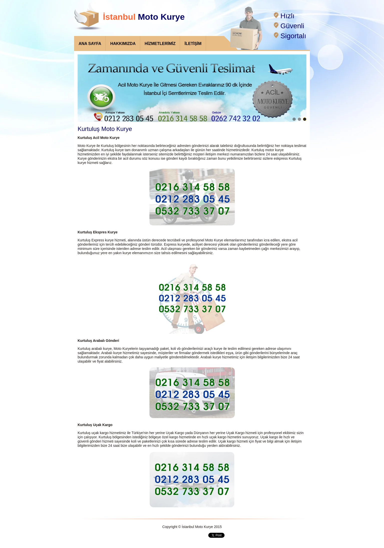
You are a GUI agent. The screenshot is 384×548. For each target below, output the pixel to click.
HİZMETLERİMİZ (160, 43)
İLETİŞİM (193, 43)
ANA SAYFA (90, 43)
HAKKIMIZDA (122, 43)
